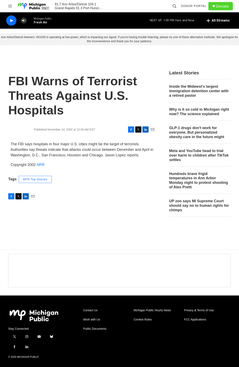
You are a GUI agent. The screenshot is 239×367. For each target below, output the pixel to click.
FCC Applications (195, 319)
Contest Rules (143, 319)
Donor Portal (193, 6)
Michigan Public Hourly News (152, 310)
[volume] (23, 20)
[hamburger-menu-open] (10, 6)
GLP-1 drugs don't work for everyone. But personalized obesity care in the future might (196, 132)
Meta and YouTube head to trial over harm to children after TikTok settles (199, 155)
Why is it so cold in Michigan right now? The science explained (199, 111)
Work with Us (91, 319)
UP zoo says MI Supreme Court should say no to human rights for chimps (199, 205)
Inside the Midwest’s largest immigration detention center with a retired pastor (199, 91)
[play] (11, 20)
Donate (222, 6)
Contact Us (90, 310)
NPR (41, 165)
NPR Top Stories (35, 179)
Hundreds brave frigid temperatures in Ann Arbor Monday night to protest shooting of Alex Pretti (198, 180)
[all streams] (218, 20)
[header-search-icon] (174, 6)
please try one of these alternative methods (187, 37)
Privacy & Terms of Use (199, 310)
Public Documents (94, 328)
